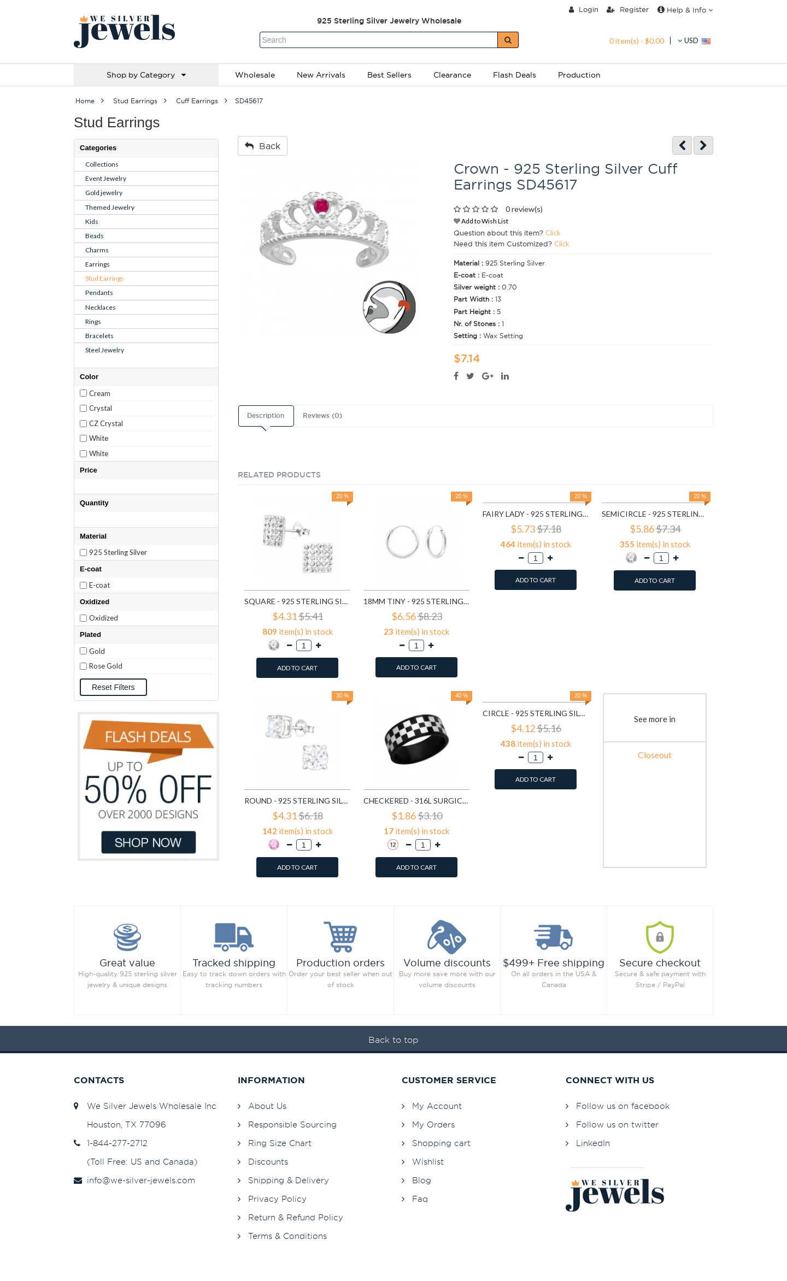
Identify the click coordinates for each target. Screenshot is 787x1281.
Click (553, 232)
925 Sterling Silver (118, 552)
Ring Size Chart (280, 1143)
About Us (267, 1106)
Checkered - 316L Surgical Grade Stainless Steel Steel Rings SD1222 (416, 800)
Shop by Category (146, 75)
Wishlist (428, 1161)
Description (265, 415)
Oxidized (103, 617)
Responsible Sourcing (292, 1124)
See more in (655, 719)
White (98, 438)
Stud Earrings (104, 278)
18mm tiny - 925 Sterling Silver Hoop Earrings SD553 (416, 601)
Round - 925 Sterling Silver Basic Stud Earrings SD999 (297, 800)
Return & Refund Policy (295, 1217)
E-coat (99, 585)
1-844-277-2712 (111, 1143)
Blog (421, 1180)
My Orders (433, 1124)
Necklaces (100, 307)
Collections (102, 164)
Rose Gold (105, 666)
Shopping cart (441, 1143)
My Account (437, 1106)
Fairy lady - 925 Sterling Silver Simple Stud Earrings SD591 (536, 513)
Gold (97, 651)
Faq (420, 1199)
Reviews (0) (322, 415)
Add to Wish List (481, 221)
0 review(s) (524, 209)
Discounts (268, 1161)
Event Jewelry (105, 178)
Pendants (99, 292)
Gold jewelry (103, 192)
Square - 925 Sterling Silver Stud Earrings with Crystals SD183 (297, 601)
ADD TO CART (297, 668)
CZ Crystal (106, 423)
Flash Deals (514, 75)
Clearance (452, 75)
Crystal (100, 408)
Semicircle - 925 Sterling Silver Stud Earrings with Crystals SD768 (655, 513)
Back (262, 145)
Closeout (655, 754)
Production (579, 75)
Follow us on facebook (622, 1106)
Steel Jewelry (104, 350)
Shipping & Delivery (288, 1180)
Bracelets (99, 336)
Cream (99, 393)
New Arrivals (321, 75)
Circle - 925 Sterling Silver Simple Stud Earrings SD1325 (536, 713)
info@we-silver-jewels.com (134, 1180)
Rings (93, 321)
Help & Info (685, 9)
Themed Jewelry (109, 207)
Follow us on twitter (617, 1124)
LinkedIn (593, 1143)
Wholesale (255, 75)
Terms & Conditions (287, 1236)
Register (628, 9)
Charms (97, 250)
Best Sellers (389, 75)
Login (583, 9)
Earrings (97, 264)
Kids (91, 221)
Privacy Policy (277, 1199)
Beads (94, 236)
